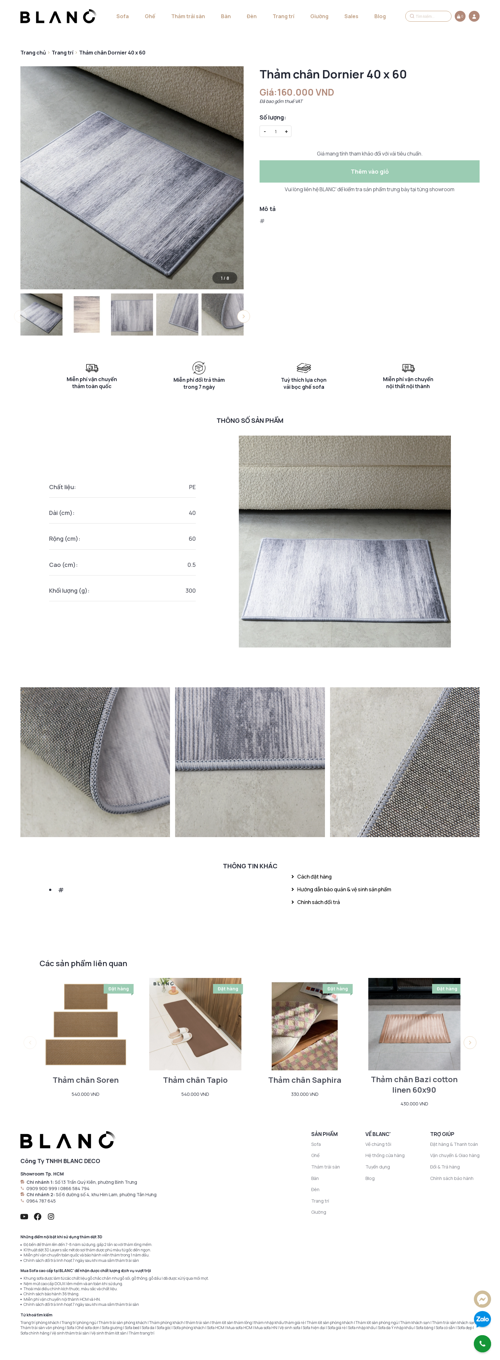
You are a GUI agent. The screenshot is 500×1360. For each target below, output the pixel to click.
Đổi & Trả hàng (445, 1167)
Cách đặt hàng (311, 876)
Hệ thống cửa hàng (385, 1155)
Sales (351, 16)
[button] (243, 316)
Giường (319, 16)
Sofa (122, 16)
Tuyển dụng (377, 1167)
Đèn (252, 16)
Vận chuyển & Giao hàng (455, 1155)
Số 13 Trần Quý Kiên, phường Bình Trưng (96, 1182)
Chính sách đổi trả (315, 902)
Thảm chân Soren (86, 1080)
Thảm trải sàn (188, 16)
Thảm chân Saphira (305, 1080)
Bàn (226, 16)
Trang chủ (33, 52)
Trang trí (283, 16)
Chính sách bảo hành (452, 1178)
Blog (380, 16)
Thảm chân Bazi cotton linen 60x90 (414, 1084)
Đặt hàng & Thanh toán (454, 1144)
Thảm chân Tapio (195, 1080)
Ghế (150, 16)
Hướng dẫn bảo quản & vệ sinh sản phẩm (341, 889)
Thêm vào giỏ (370, 171)
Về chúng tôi (378, 1144)
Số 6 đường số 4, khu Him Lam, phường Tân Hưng (106, 1194)
